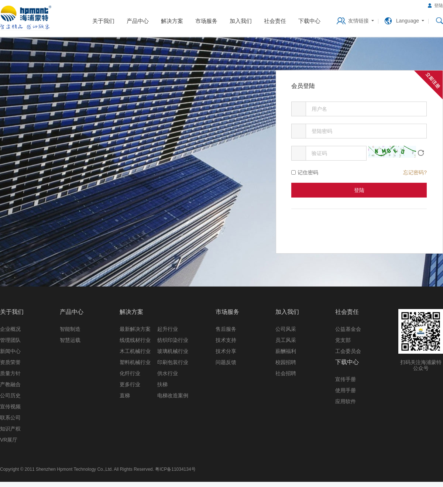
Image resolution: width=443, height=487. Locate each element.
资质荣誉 (10, 362)
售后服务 (226, 329)
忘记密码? (415, 172)
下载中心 (309, 21)
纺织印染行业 (172, 340)
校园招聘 (285, 362)
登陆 (438, 5)
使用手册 (345, 390)
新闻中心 (10, 351)
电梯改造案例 (172, 395)
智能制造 (70, 329)
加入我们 (241, 21)
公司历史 (10, 395)
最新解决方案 (135, 329)
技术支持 (226, 340)
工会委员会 (348, 351)
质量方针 (10, 373)
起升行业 (167, 329)
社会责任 (275, 21)
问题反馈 (226, 362)
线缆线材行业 (135, 340)
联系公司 (10, 418)
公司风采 (285, 329)
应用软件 (345, 401)
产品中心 (138, 21)
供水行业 (167, 373)
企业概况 (10, 329)
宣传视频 (10, 406)
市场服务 (206, 21)
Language (407, 21)
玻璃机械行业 (172, 351)
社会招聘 (285, 373)
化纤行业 (130, 373)
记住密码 (308, 172)
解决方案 (172, 21)
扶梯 (162, 384)
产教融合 (10, 384)
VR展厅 (8, 440)
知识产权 (10, 429)
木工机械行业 (135, 351)
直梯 (125, 395)
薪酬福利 (285, 351)
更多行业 (130, 384)
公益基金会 (348, 329)
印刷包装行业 (172, 362)
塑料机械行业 (135, 362)
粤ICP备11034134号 (175, 469)
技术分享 (226, 351)
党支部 (343, 340)
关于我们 (103, 21)
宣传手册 (345, 379)
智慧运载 (70, 340)
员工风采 (285, 340)
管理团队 (10, 340)
